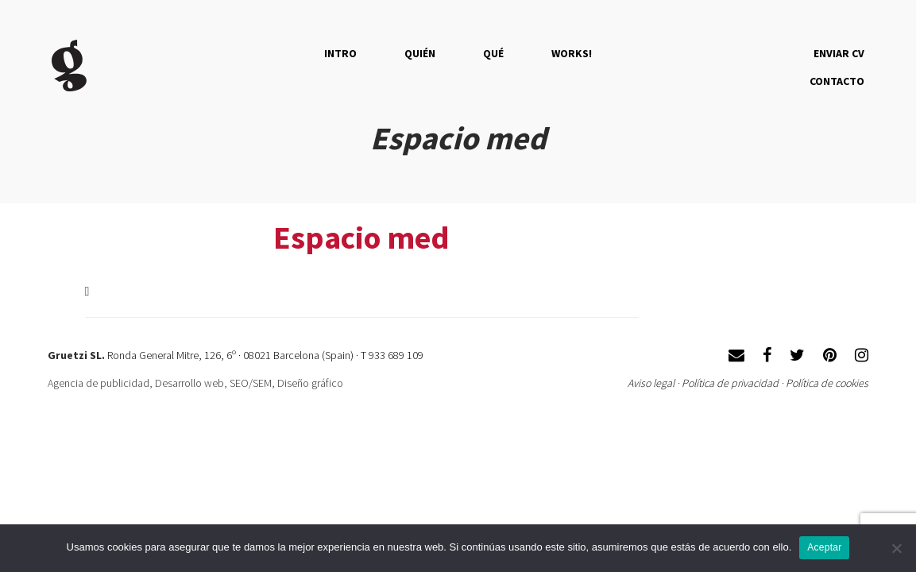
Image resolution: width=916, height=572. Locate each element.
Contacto (837, 81)
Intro (340, 53)
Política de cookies (827, 383)
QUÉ (493, 53)
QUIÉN (419, 53)
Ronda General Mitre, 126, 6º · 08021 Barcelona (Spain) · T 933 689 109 (265, 355)
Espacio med (361, 237)
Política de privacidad (730, 383)
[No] (896, 548)
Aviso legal (651, 383)
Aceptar (824, 547)
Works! (571, 53)
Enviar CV (839, 53)
